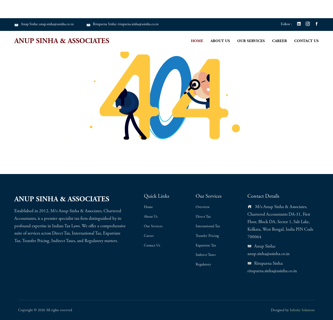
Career (279, 41)
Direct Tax (203, 217)
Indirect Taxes (206, 255)
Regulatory (203, 264)
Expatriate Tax (206, 246)
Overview (202, 207)
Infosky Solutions (302, 310)
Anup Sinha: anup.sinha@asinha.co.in (45, 24)
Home (197, 41)
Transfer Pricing (207, 236)
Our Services (251, 41)
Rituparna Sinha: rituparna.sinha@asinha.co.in (125, 24)
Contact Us (306, 41)
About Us (220, 41)
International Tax (208, 226)
